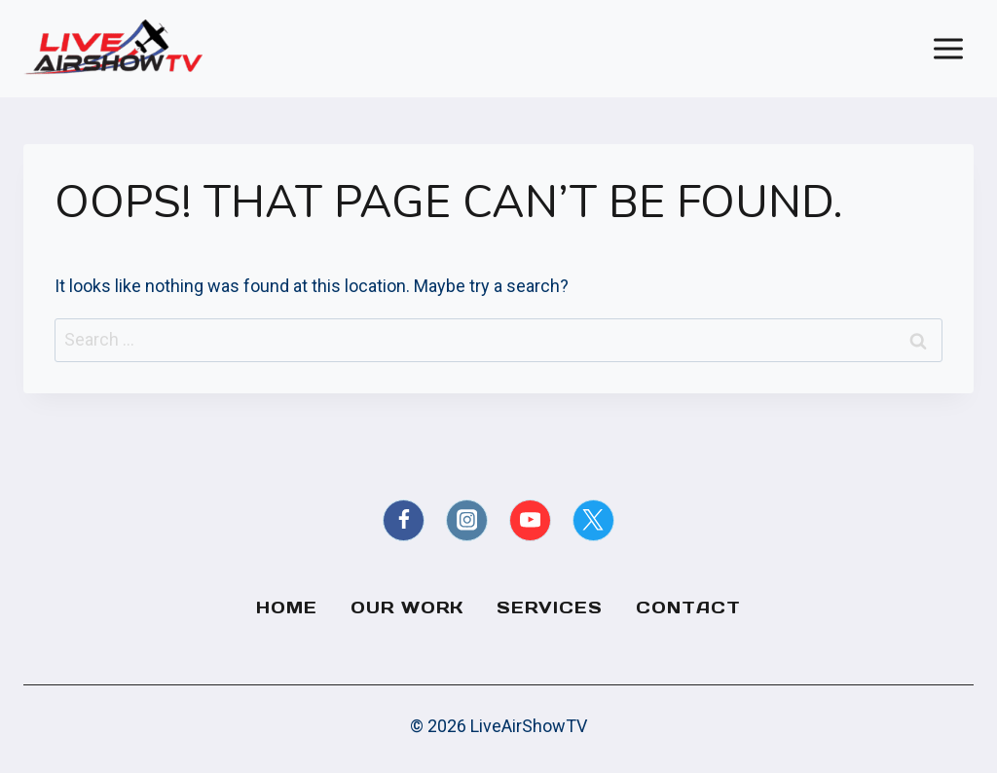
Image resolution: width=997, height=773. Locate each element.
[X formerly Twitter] (593, 520)
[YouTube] (530, 520)
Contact (688, 607)
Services (550, 607)
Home (286, 607)
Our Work (407, 607)
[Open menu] (948, 48)
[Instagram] (467, 520)
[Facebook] (404, 520)
